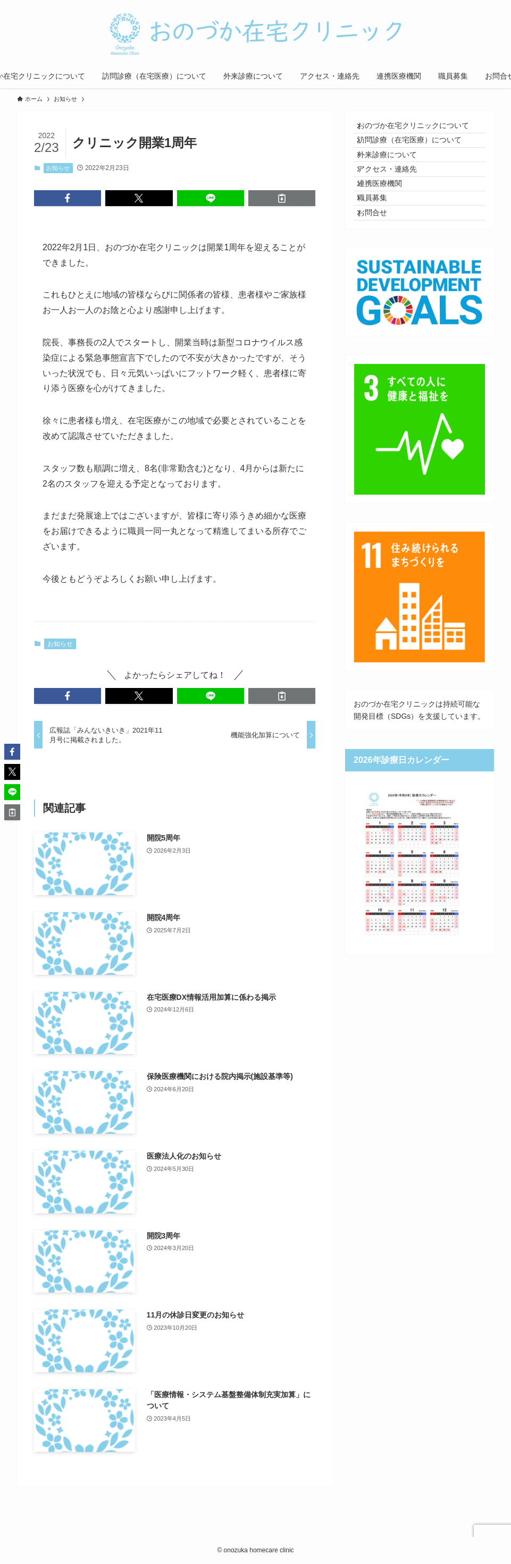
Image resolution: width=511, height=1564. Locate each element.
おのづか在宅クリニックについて (420, 129)
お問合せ (380, 262)
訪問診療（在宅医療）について (417, 151)
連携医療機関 (387, 217)
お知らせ (58, 168)
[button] (67, 198)
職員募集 (380, 239)
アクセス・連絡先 (394, 195)
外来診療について (394, 173)
